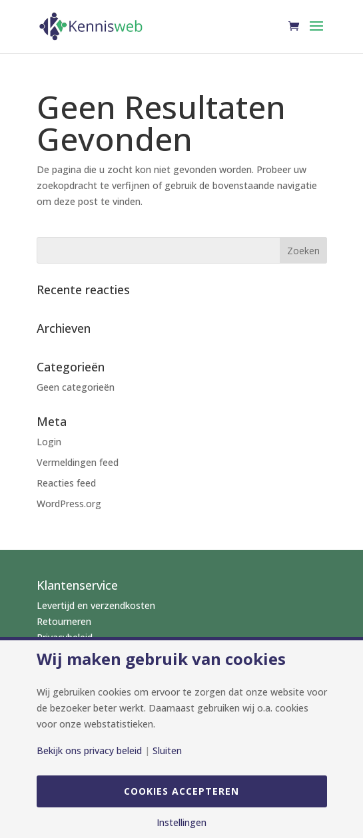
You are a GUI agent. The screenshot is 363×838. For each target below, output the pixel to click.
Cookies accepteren (181, 791)
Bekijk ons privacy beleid (89, 750)
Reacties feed (66, 483)
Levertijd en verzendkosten (96, 605)
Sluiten (167, 750)
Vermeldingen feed (78, 462)
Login (49, 441)
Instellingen (181, 822)
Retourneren (64, 621)
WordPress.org (69, 503)
